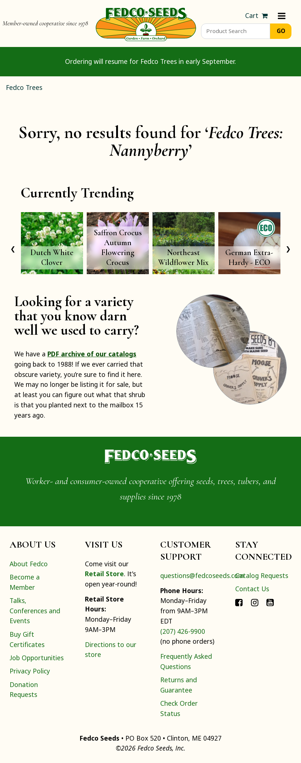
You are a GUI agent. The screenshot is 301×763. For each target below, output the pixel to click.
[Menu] (281, 15)
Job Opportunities (37, 657)
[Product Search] (235, 31)
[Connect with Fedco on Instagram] (254, 602)
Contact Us (252, 588)
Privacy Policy (30, 670)
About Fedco (29, 563)
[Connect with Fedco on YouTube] (270, 602)
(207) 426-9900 (182, 631)
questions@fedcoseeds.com (202, 575)
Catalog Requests (261, 575)
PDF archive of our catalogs (91, 353)
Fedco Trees (24, 87)
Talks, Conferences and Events (35, 610)
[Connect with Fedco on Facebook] (239, 602)
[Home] (146, 23)
